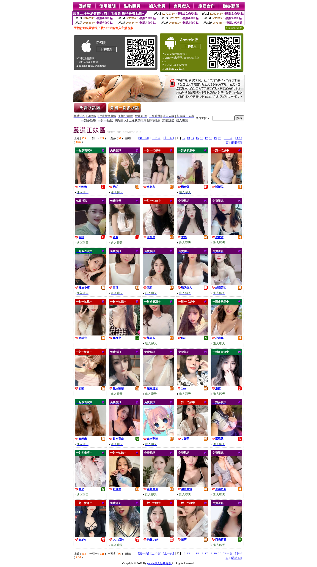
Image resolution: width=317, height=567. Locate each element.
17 (206, 138)
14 (192, 138)
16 (201, 138)
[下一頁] (228, 138)
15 (197, 138)
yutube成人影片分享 (159, 563)
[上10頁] (155, 138)
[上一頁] (168, 138)
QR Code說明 (234, 28)
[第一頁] (143, 138)
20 (219, 138)
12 (183, 138)
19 (215, 138)
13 (188, 138)
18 (210, 138)
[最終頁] (236, 142)
